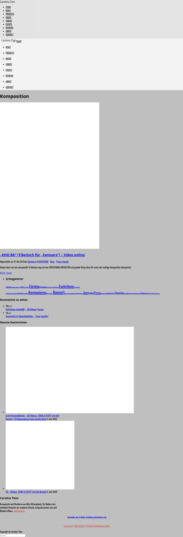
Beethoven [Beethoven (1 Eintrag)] (14, 287)
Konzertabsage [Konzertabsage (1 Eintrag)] (69, 293)
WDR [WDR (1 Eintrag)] (146, 293)
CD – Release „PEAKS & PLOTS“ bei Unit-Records (26, 492)
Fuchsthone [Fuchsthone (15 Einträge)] (66, 286)
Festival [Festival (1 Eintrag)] (57, 287)
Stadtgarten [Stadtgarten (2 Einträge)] (110, 293)
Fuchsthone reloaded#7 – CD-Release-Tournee (25, 309)
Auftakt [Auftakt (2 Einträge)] (8, 287)
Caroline (31, 261)
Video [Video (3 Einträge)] (142, 293)
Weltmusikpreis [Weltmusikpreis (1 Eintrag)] (155, 293)
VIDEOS (9, 21)
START (8, 7)
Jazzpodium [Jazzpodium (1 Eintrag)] (14, 293)
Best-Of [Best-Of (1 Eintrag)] (19, 287)
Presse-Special (62, 261)
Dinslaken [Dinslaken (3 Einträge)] (43, 287)
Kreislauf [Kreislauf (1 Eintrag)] (75, 293)
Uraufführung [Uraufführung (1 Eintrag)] (127, 293)
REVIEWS (9, 27)
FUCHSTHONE (42, 261)
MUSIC (8, 17)
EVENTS (9, 24)
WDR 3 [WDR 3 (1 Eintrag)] (149, 293)
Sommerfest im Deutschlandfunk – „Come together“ (27, 316)
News (52, 261)
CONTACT (9, 34)
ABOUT (8, 31)
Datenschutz (80, 526)
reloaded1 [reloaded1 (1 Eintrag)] (103, 293)
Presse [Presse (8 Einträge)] (97, 293)
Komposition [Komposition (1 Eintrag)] (49, 293)
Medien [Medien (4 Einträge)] (90, 293)
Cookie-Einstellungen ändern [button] (98, 526)
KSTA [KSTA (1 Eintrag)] (78, 293)
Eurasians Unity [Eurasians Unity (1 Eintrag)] (51, 287)
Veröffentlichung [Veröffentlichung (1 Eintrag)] (135, 293)
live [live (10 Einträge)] (85, 292)
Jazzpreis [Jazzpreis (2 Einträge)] (20, 293)
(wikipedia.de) (19, 511)
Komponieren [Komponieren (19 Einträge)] (37, 292)
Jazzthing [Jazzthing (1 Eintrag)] (25, 293)
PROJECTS (10, 14)
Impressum (68, 526)
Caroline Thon (7, 1)
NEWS (8, 10)
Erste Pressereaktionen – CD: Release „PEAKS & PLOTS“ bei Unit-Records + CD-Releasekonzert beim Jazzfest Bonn (33, 417)
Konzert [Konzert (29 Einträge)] (59, 292)
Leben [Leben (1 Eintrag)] (81, 293)
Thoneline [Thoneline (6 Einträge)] (119, 293)
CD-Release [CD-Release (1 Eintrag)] (26, 287)
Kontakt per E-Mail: (86, 517)
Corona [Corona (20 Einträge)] (34, 286)
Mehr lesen (6, 273)
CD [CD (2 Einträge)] (22, 287)
